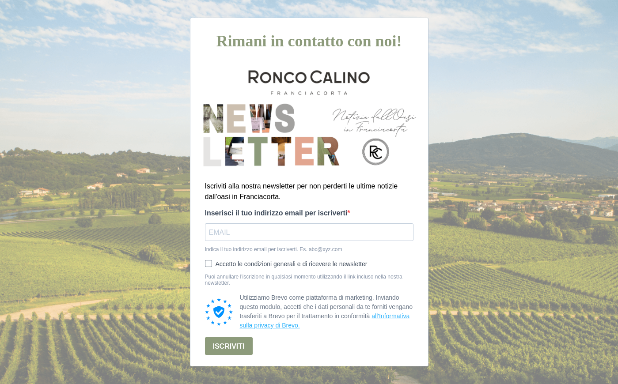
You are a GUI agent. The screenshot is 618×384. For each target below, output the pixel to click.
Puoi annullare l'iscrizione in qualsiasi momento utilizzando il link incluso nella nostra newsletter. (303, 280)
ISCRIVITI (229, 346)
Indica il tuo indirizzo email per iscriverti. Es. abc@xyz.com (273, 249)
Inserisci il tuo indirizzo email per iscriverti (276, 213)
